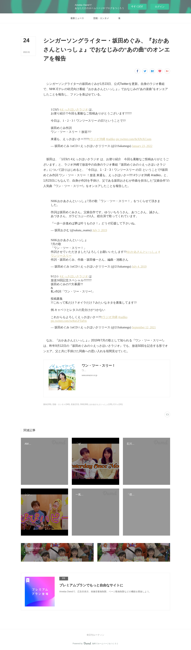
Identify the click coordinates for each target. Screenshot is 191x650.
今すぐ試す (137, 6)
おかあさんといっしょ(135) (100, 404)
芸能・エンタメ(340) (61, 404)
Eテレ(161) (118, 404)
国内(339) (47, 404)
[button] (77, 18)
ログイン (160, 6)
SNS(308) (84, 404)
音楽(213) (75, 404)
